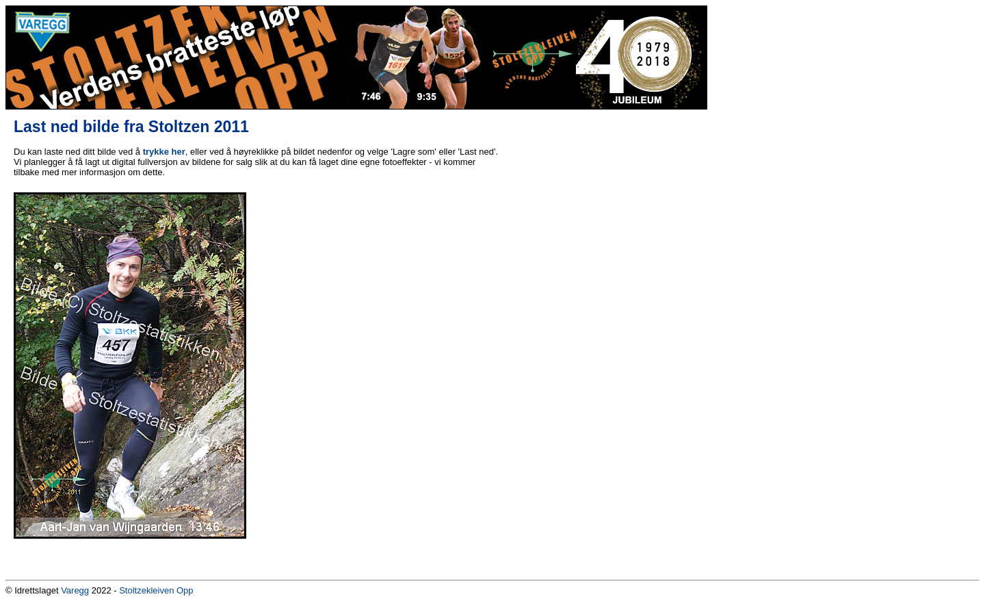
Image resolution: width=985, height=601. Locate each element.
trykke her (164, 151)
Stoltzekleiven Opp (156, 590)
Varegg (75, 590)
